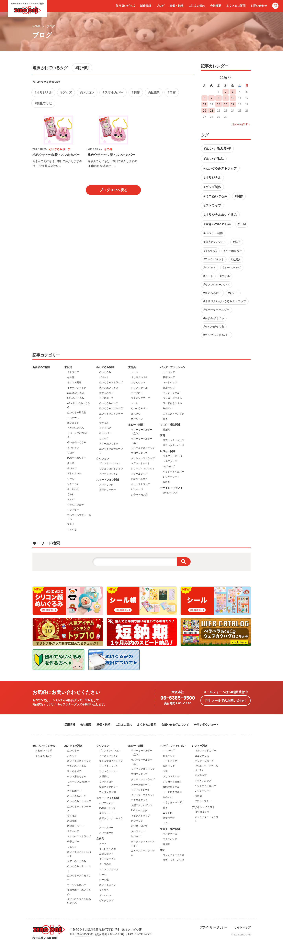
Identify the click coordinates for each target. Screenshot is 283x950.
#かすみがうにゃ (213, 318)
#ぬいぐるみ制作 (217, 148)
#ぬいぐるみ (214, 159)
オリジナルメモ (139, 377)
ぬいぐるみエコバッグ (111, 408)
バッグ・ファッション (173, 367)
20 (204, 110)
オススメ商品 (74, 382)
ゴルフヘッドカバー (173, 456)
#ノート (208, 276)
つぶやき (72, 529)
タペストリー (138, 831)
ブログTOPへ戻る (113, 190)
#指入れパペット (214, 242)
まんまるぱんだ (43, 755)
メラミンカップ (203, 780)
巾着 (165, 771)
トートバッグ (170, 382)
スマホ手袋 (169, 818)
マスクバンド (170, 839)
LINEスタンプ (170, 492)
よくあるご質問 (235, 5)
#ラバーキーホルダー (216, 309)
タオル (70, 499)
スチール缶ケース (140, 784)
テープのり (137, 392)
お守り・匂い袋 (139, 494)
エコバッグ (169, 372)
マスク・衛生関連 (170, 424)
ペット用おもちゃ (76, 776)
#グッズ (66, 92)
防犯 (162, 435)
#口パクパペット (213, 259)
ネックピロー (106, 781)
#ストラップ (212, 205)
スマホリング (106, 484)
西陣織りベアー (75, 826)
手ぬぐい (167, 408)
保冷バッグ (169, 387)
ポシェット (73, 422)
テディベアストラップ (79, 836)
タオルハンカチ (75, 504)
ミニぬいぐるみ (75, 428)
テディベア (105, 428)
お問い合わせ (259, 5)
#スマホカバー (113, 92)
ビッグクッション (108, 473)
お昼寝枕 (104, 776)
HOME (36, 26)
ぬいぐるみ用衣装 (76, 412)
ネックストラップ (140, 484)
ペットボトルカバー (173, 471)
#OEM (242, 224)
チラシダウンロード (206, 724)
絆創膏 (166, 429)
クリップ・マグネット (143, 468)
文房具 (132, 367)
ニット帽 (167, 812)
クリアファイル (139, 387)
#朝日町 (82, 67)
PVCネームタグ (139, 479)
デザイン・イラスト (171, 487)
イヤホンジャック (76, 387)
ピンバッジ (137, 489)
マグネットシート (140, 463)
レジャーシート (171, 476)
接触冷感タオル (171, 787)
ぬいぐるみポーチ (108, 403)
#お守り (233, 293)
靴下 (165, 418)
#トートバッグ (232, 267)
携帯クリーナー (107, 489)
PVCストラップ (107, 808)
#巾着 (172, 92)
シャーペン (73, 483)
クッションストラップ (143, 458)
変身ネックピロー (108, 787)
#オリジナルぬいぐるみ (220, 215)
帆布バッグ (169, 377)
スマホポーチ (106, 832)
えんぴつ (136, 413)
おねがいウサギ (43, 750)
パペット (104, 377)
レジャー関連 (167, 451)
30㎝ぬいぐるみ (75, 398)
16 (225, 104)
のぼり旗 (72, 821)
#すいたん (210, 251)
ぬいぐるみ (105, 372)
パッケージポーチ (204, 761)
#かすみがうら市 (213, 326)
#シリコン (87, 92)
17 (232, 104)
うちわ (70, 494)
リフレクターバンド (173, 445)
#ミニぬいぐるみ (215, 196)
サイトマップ (242, 927)
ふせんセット (138, 382)
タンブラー (73, 509)
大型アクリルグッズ (141, 805)
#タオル (225, 276)
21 (211, 110)
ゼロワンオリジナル (43, 745)
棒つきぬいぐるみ (76, 442)
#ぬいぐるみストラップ (220, 168)
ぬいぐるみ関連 (105, 367)
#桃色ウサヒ (43, 103)
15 (218, 104)
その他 (70, 377)
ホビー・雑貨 (135, 424)
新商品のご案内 (41, 367)
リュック (104, 438)
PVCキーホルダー (76, 458)
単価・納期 (176, 5)
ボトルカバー (74, 473)
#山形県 (153, 92)
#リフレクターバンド (216, 284)
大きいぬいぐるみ (108, 387)
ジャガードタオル (172, 398)
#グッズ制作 (212, 187)
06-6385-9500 (177, 698)
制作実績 (145, 5)
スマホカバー (106, 827)
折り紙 (70, 463)
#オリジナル (43, 92)
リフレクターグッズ (173, 440)
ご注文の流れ (196, 5)
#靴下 (237, 242)
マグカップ (169, 466)
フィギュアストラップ (143, 448)
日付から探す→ (241, 124)
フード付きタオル (172, 403)
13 (204, 104)
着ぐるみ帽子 (106, 392)
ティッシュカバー (76, 884)
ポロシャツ (73, 447)
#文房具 (236, 259)
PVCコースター (203, 801)
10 (232, 98)
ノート (134, 372)
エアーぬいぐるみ (108, 443)
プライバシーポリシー (213, 927)
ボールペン (73, 489)
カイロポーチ (106, 398)
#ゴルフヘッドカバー (216, 335)
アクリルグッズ (139, 473)
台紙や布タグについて (175, 724)
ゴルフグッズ (170, 461)
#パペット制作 (213, 233)
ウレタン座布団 (107, 792)
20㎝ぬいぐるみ (75, 392)
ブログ (160, 5)
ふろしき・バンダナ (173, 413)
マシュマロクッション (111, 468)
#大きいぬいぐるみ (216, 224)
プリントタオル (171, 392)
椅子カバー (105, 433)
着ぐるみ (104, 422)
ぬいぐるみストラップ (111, 382)
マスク (70, 524)
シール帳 (104, 879)
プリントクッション (109, 463)
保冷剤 (166, 482)
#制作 (136, 92)
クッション (102, 458)
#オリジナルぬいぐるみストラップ (224, 301)
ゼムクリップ (106, 900)
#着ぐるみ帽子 (212, 293)
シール (70, 478)
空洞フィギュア (139, 453)
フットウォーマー (108, 771)
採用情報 (69, 724)
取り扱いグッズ (125, 5)
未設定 (68, 367)
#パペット (209, 267)
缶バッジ (72, 468)
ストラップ (73, 372)
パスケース (73, 417)
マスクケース (170, 833)
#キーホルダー (233, 250)
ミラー (166, 823)
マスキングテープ (140, 398)
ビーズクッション (108, 755)
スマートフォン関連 (107, 479)
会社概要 (215, 5)
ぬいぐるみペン (139, 408)
